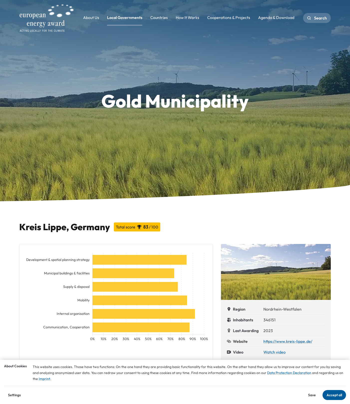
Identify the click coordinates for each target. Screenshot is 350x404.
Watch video (274, 352)
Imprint (44, 379)
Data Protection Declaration (289, 373)
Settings (14, 395)
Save (312, 395)
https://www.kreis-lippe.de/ (287, 341)
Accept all (334, 395)
